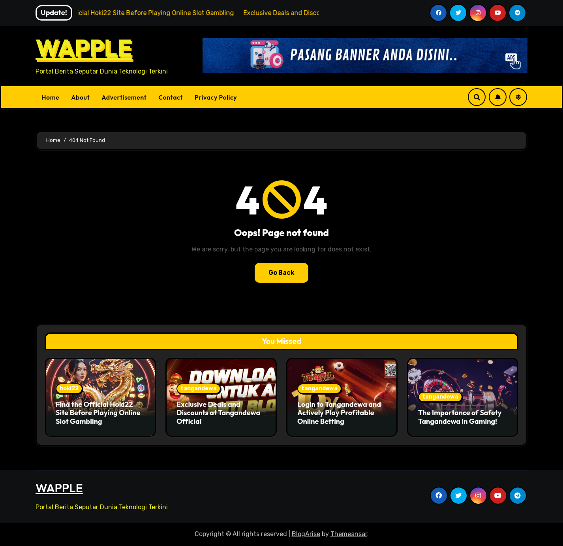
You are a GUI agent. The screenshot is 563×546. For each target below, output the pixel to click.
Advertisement (123, 97)
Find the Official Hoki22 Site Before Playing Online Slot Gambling (98, 413)
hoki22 (69, 388)
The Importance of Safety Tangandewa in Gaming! (459, 417)
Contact (170, 97)
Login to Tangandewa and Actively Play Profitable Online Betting (339, 413)
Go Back (281, 272)
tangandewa (198, 388)
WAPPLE (84, 48)
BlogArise (306, 534)
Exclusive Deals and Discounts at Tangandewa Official (218, 413)
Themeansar (348, 534)
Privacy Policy (216, 97)
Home (50, 97)
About (80, 97)
